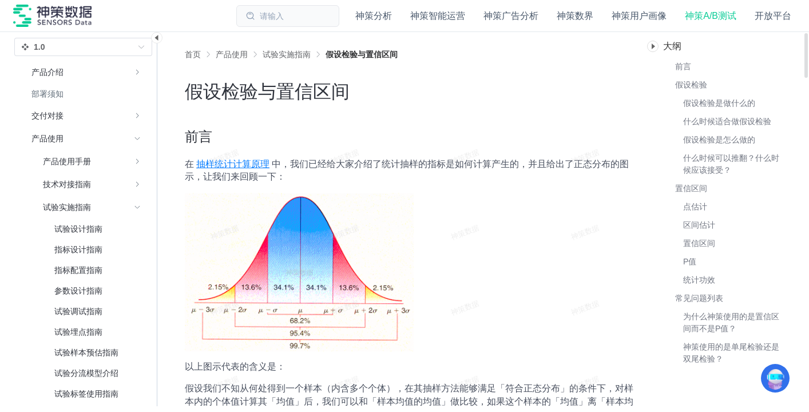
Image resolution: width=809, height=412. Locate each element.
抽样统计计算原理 (232, 164)
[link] (232, 54)
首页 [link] (193, 54)
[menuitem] (86, 72)
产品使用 (232, 54)
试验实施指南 (287, 54)
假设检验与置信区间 (362, 54)
